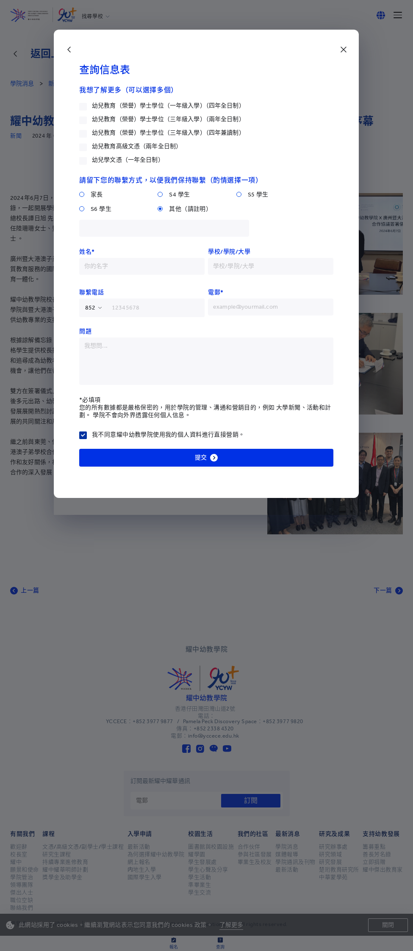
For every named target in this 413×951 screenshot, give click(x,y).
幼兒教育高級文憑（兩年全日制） (137, 146)
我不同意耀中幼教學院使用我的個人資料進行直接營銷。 (168, 434)
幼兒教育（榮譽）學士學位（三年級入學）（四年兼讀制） (168, 132)
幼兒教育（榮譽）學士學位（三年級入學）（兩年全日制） (168, 119)
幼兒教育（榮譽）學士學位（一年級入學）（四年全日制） (168, 105)
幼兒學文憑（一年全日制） (128, 159)
